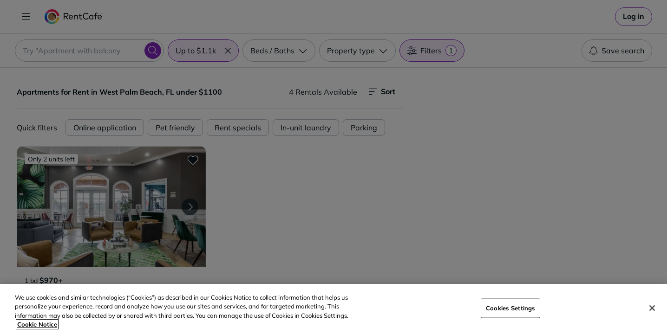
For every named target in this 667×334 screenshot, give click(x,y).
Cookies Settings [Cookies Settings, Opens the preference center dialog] (510, 308)
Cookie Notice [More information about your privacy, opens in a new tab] (37, 324)
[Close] (652, 308)
